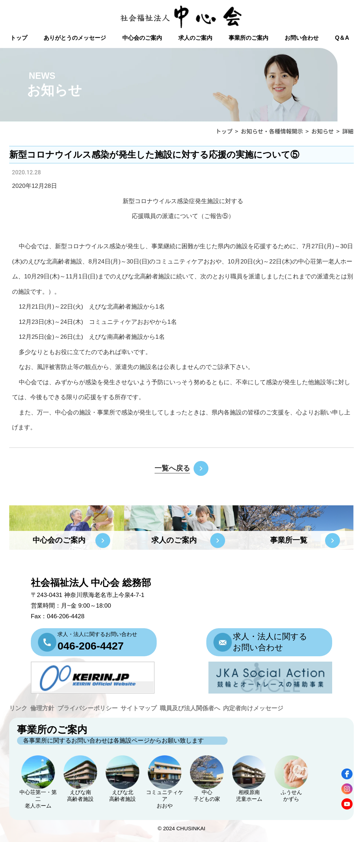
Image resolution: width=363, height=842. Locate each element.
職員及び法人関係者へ (190, 708)
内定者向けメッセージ (253, 708)
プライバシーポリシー (87, 708)
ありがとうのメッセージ (75, 38)
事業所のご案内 (248, 38)
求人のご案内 (195, 38)
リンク (18, 708)
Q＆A (342, 38)
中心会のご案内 (142, 38)
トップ (18, 38)
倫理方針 (42, 708)
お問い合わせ (302, 38)
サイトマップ (139, 708)
